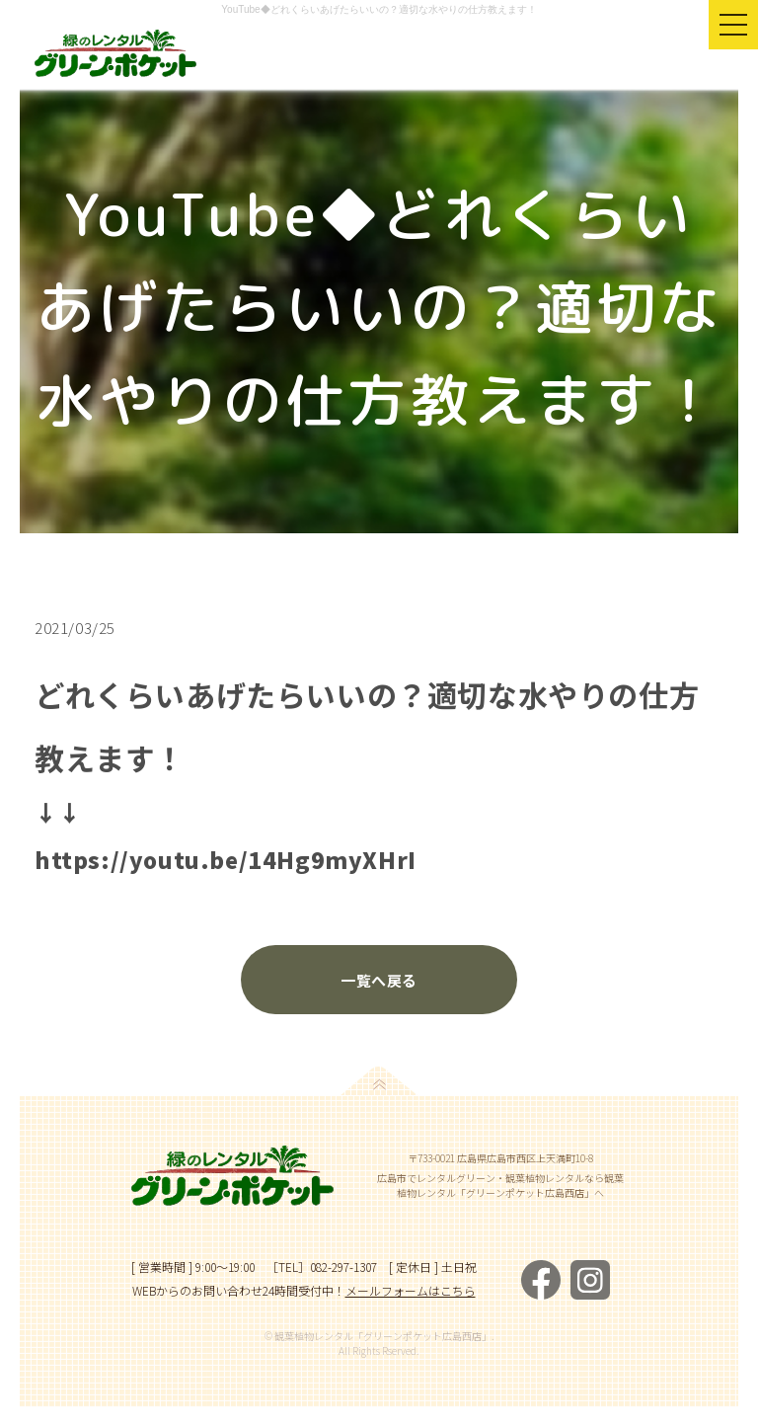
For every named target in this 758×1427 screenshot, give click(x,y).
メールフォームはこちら (410, 1290)
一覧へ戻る (379, 980)
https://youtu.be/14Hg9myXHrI (226, 859)
